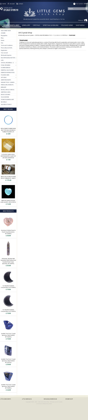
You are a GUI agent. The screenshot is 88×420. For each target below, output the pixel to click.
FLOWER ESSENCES (5, 67)
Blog (2, 38)
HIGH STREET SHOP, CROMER (6, 32)
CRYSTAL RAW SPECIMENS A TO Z (43, 35)
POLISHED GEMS (67, 25)
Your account (4, 53)
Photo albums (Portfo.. (7, 48)
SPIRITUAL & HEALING (50, 25)
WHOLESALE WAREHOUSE (50, 399)
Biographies (4, 35)
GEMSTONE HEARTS (6, 80)
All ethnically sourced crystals (26, 35)
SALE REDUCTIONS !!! (6, 104)
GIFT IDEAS (3, 77)
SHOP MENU (80, 25)
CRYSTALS (36, 25)
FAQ (2, 43)
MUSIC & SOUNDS (5, 94)
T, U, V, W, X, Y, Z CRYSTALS (60, 35)
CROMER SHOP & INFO (11, 25)
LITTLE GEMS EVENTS (5, 399)
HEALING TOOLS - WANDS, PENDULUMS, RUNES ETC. (7, 84)
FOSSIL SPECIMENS (5, 65)
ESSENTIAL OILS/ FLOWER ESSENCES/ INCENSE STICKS (7, 71)
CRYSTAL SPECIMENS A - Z (7, 62)
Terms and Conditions (6, 45)
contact (21, 4)
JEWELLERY (26, 25)
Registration (4, 50)
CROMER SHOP (69, 399)
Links (2, 60)
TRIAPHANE (72, 35)
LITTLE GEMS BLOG (27, 399)
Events (2, 40)
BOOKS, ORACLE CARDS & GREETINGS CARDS (7, 91)
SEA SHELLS (4, 102)
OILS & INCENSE (5, 97)
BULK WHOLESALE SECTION (8, 58)
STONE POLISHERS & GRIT (7, 99)
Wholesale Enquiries (6, 55)
